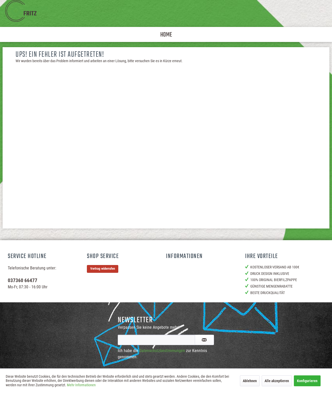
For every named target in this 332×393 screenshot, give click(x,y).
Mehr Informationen (81, 385)
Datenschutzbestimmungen (162, 350)
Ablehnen (250, 381)
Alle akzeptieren (277, 381)
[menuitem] (166, 34)
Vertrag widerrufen (102, 268)
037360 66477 (22, 280)
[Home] (166, 34)
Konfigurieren (307, 381)
